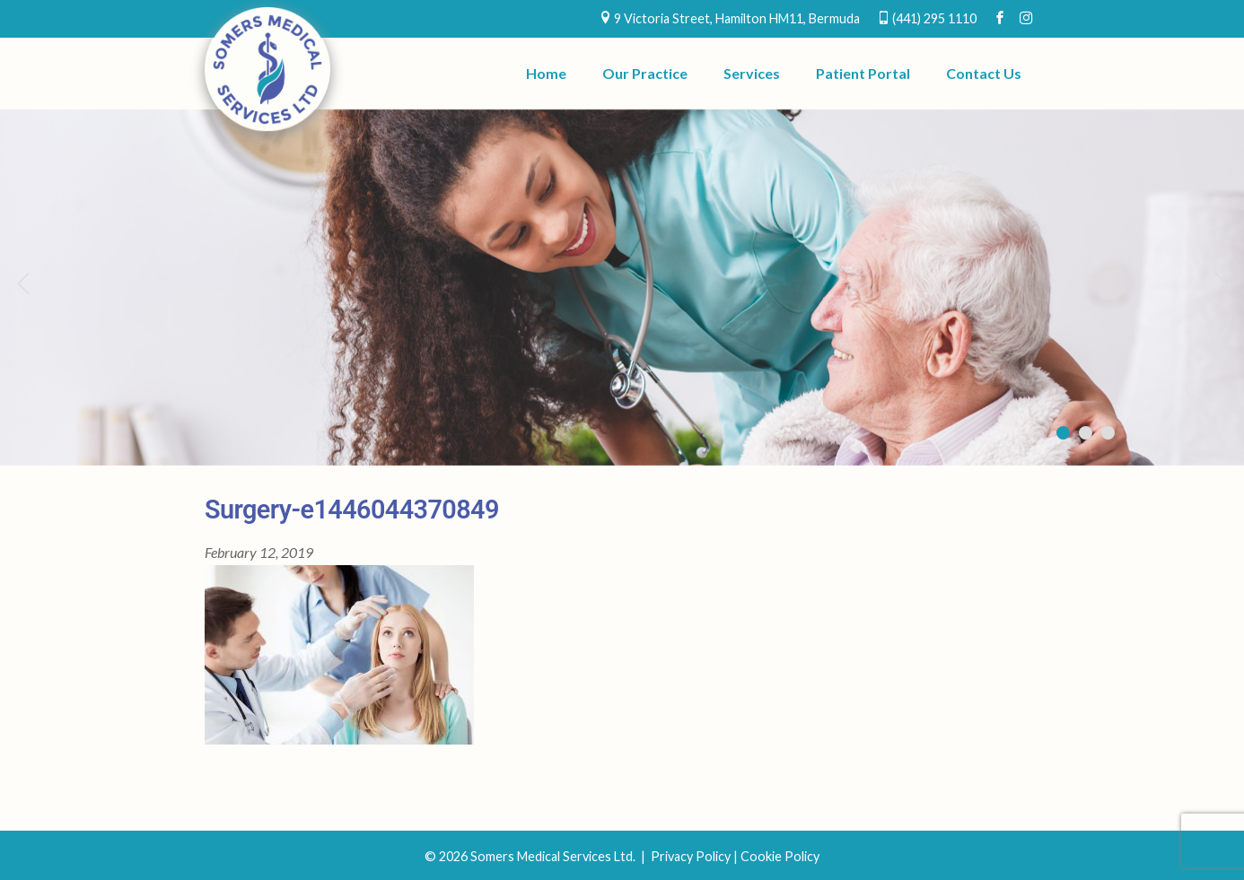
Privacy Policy (691, 856)
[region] (622, 287)
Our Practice (645, 73)
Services (751, 73)
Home (546, 73)
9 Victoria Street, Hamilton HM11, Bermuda (737, 18)
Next (1221, 282)
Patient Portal (863, 73)
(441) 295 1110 (934, 18)
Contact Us (983, 73)
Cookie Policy (779, 856)
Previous (22, 282)
